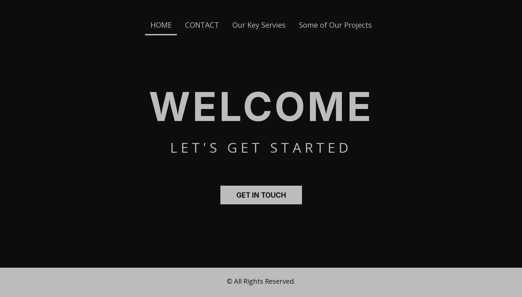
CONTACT (202, 25)
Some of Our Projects (335, 25)
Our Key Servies (259, 25)
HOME (161, 25)
